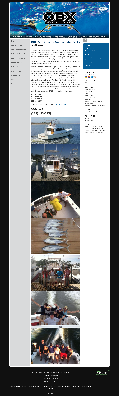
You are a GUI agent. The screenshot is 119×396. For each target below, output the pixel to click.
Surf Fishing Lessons (18, 50)
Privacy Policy (67, 371)
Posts (13, 84)
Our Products (16, 75)
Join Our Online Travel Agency (51, 378)
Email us (87, 66)
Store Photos (16, 71)
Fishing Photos (16, 67)
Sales (13, 80)
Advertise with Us (51, 380)
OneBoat (24, 386)
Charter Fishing (16, 45)
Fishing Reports (16, 62)
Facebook (85, 40)
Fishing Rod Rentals (18, 54)
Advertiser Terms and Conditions (51, 381)
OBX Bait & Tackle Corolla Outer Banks (55, 42)
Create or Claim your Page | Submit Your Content (51, 377)
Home (13, 41)
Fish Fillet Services (18, 58)
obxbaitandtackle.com (91, 63)
